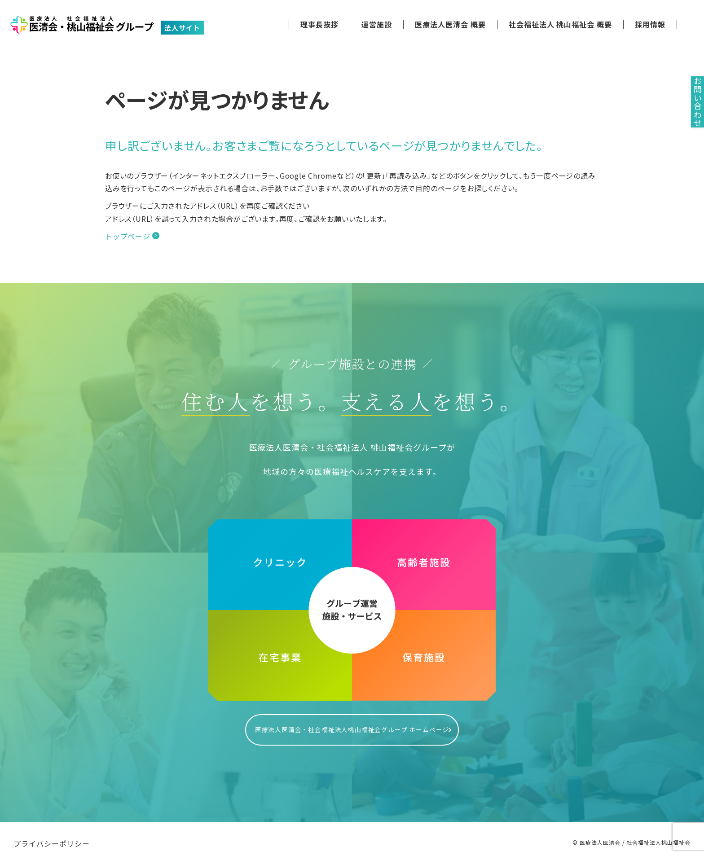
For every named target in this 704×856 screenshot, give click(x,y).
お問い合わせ (690, 122)
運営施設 (376, 24)
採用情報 (650, 24)
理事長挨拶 (319, 24)
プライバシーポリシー (51, 834)
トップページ (127, 236)
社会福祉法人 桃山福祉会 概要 (560, 24)
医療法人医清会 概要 (450, 24)
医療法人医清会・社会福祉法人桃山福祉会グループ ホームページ (352, 725)
